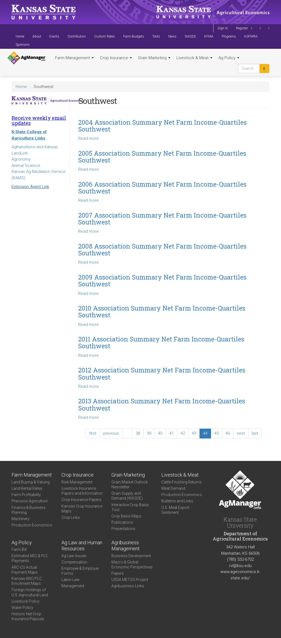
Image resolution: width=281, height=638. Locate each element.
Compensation (74, 562)
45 (216, 433)
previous (111, 433)
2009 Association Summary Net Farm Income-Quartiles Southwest (162, 280)
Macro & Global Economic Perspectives (132, 564)
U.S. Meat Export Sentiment (175, 510)
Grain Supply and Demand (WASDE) (127, 495)
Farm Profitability (26, 494)
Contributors (77, 36)
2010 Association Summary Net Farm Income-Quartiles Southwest (161, 311)
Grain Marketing (154, 57)
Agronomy (21, 159)
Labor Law (70, 579)
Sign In (223, 28)
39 (149, 433)
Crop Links (70, 517)
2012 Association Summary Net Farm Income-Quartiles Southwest (161, 373)
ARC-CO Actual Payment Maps (25, 569)
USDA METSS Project (129, 579)
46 (228, 433)
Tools (156, 36)
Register (242, 28)
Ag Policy (228, 57)
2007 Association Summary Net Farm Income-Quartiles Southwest (162, 218)
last (255, 433)
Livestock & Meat (194, 57)
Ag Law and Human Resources (81, 546)
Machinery (21, 519)
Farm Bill (19, 549)
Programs (229, 36)
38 (138, 433)
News (172, 36)
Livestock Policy (26, 601)
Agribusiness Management (125, 546)
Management (72, 586)
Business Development (131, 556)
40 (160, 433)
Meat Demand (173, 488)
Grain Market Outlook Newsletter (129, 484)
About (36, 36)
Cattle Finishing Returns (181, 482)
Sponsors (23, 45)
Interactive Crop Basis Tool (130, 507)
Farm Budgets (133, 36)
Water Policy (22, 607)
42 (183, 433)
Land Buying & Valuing (31, 482)
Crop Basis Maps (126, 516)
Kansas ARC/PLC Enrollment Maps (27, 581)
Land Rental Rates (27, 488)
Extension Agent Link (30, 186)
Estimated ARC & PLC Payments (30, 558)
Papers (117, 573)
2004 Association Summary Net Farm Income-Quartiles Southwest (162, 125)
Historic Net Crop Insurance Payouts (28, 616)
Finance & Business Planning (29, 510)
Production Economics (32, 525)
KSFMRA (251, 36)
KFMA (208, 36)
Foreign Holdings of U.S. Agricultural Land (30, 592)
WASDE (190, 36)
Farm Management (74, 57)
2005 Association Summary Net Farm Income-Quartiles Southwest (162, 156)
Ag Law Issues (73, 556)
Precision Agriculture (29, 501)
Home (20, 36)
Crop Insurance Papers (81, 499)
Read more (88, 138)
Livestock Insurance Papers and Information (82, 490)
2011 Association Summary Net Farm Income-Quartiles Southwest (161, 342)
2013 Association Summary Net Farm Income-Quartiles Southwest (161, 404)
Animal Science (26, 165)
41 (171, 433)
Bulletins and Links (177, 501)
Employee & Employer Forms (80, 571)
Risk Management (76, 482)
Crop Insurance (116, 57)
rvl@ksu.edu (240, 565)
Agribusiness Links (127, 586)
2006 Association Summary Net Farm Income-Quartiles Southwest (162, 187)
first (92, 433)
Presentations (123, 528)
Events (54, 36)
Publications (122, 522)
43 (194, 433)
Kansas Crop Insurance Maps (81, 508)
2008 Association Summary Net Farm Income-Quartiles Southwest (162, 249)
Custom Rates (104, 36)
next (241, 433)
